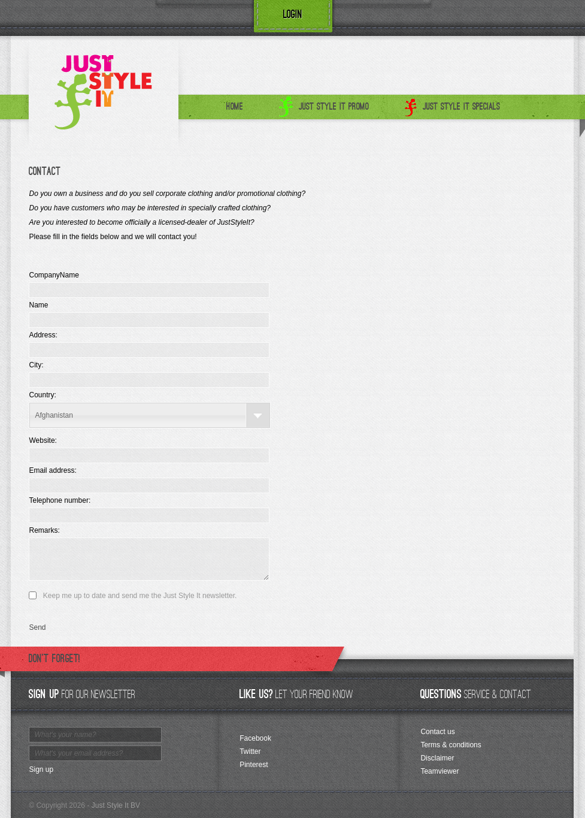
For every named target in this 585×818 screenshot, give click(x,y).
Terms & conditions (450, 745)
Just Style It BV (116, 805)
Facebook (255, 738)
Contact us (437, 732)
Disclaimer (437, 758)
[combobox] (149, 415)
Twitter (250, 751)
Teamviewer (439, 771)
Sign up (41, 769)
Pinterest (254, 764)
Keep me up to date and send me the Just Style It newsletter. (140, 595)
